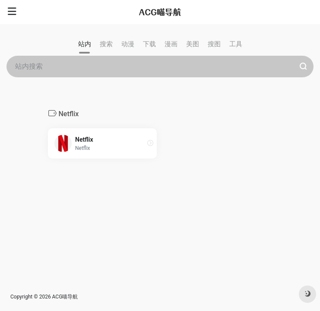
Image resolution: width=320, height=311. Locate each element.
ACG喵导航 (65, 297)
